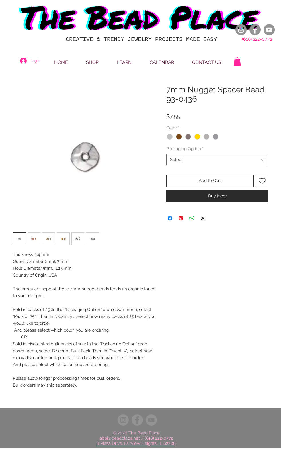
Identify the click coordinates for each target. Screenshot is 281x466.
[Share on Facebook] (170, 218)
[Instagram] (241, 29)
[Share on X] (202, 218)
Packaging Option (185, 148)
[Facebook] (255, 29)
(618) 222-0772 (257, 39)
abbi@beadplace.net (119, 438)
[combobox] (217, 159)
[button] (237, 61)
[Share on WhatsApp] (191, 218)
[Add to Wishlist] (262, 181)
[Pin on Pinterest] (180, 218)
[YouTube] (269, 29)
